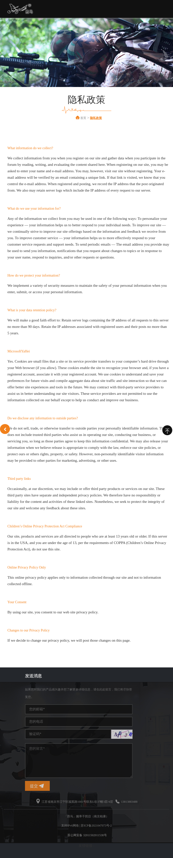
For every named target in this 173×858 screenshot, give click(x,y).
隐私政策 (102, 118)
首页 (89, 118)
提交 (81, 786)
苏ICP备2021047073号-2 (96, 825)
